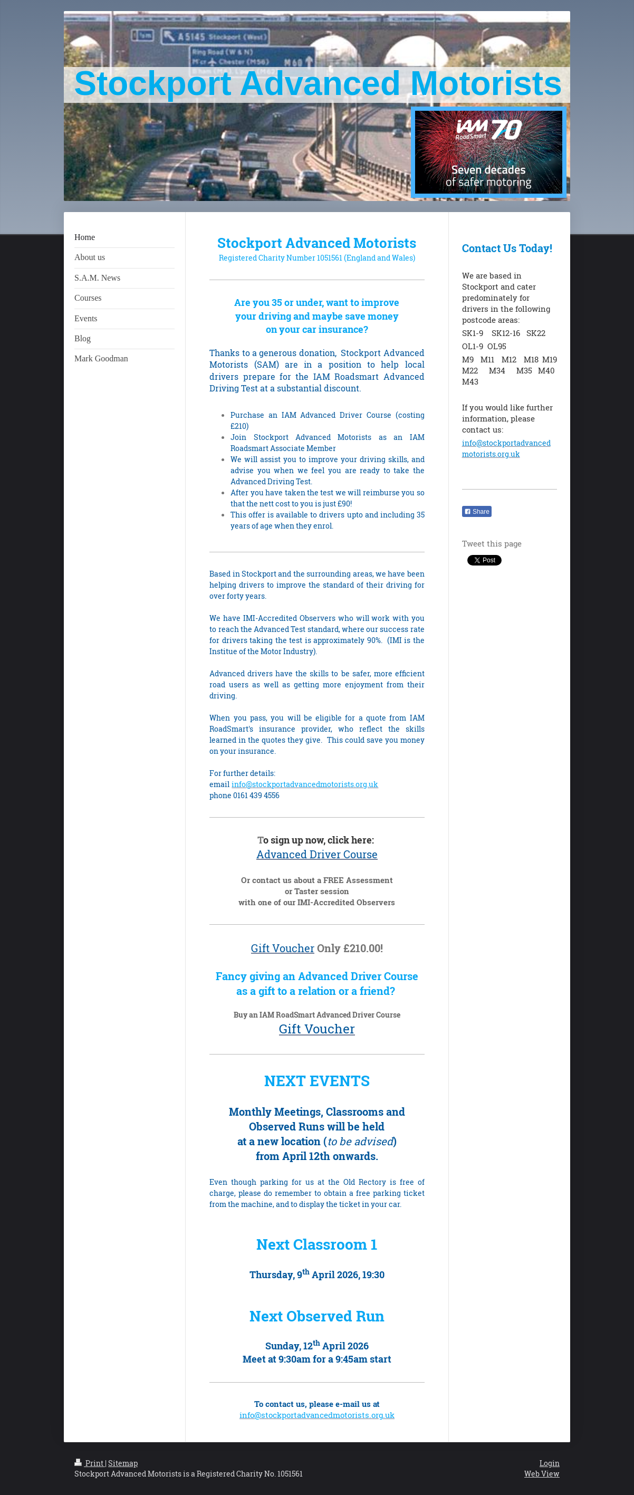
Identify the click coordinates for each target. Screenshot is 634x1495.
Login (550, 1463)
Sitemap (123, 1463)
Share (476, 511)
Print (89, 1463)
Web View (542, 1474)
